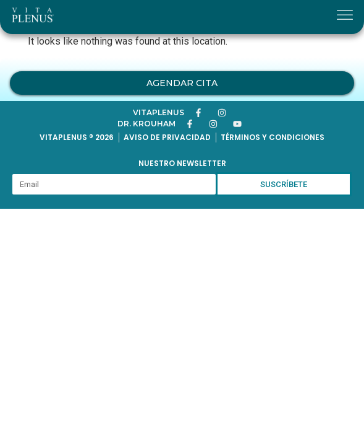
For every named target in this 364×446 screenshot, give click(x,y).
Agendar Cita (182, 83)
